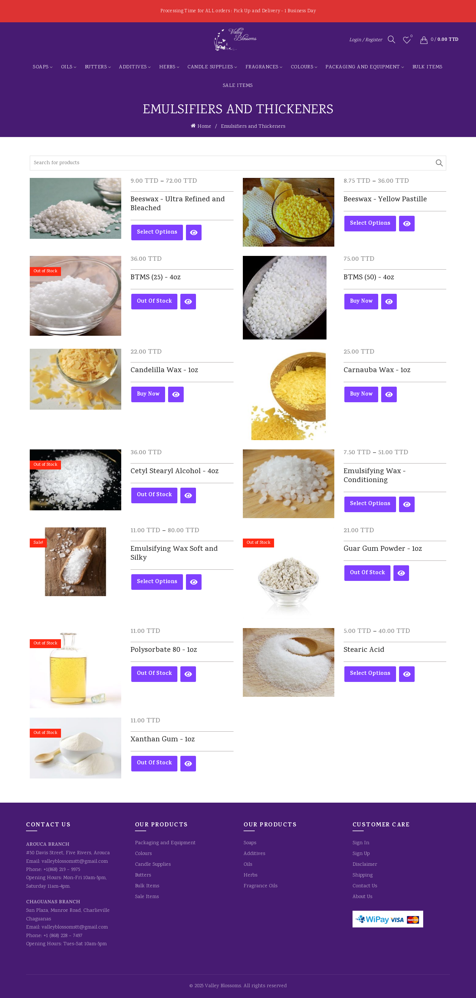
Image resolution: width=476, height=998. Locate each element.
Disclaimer (365, 864)
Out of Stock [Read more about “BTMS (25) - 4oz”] (154, 301)
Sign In (361, 843)
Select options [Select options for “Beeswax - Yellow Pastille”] (370, 223)
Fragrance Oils (260, 886)
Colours (302, 67)
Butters (96, 67)
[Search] (392, 39)
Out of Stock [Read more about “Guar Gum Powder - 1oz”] (367, 573)
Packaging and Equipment (362, 67)
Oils (67, 67)
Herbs (167, 67)
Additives (133, 67)
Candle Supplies (210, 67)
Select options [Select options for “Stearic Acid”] (370, 674)
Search (438, 163)
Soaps (41, 67)
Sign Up (361, 854)
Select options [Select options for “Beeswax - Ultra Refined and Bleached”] (157, 232)
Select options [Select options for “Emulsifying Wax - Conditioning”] (370, 504)
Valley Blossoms (223, 986)
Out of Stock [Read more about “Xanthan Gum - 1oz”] (154, 763)
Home (204, 126)
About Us (362, 897)
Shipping (363, 875)
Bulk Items (427, 67)
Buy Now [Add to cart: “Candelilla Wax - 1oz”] (148, 394)
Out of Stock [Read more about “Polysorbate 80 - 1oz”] (154, 674)
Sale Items (238, 86)
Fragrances (262, 67)
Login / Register (365, 40)
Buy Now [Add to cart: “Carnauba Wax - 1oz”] (361, 394)
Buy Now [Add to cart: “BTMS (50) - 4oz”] (361, 301)
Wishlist (411, 37)
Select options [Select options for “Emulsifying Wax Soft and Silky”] (157, 582)
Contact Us (365, 886)
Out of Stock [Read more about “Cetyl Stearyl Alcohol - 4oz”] (154, 495)
